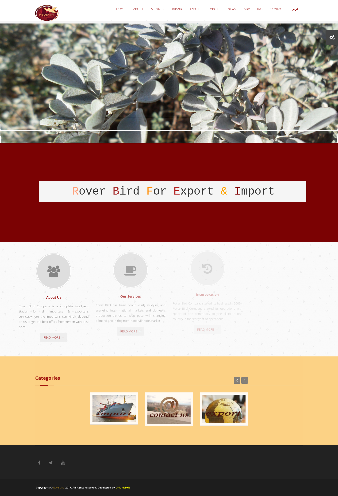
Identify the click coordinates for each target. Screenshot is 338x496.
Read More (51, 335)
